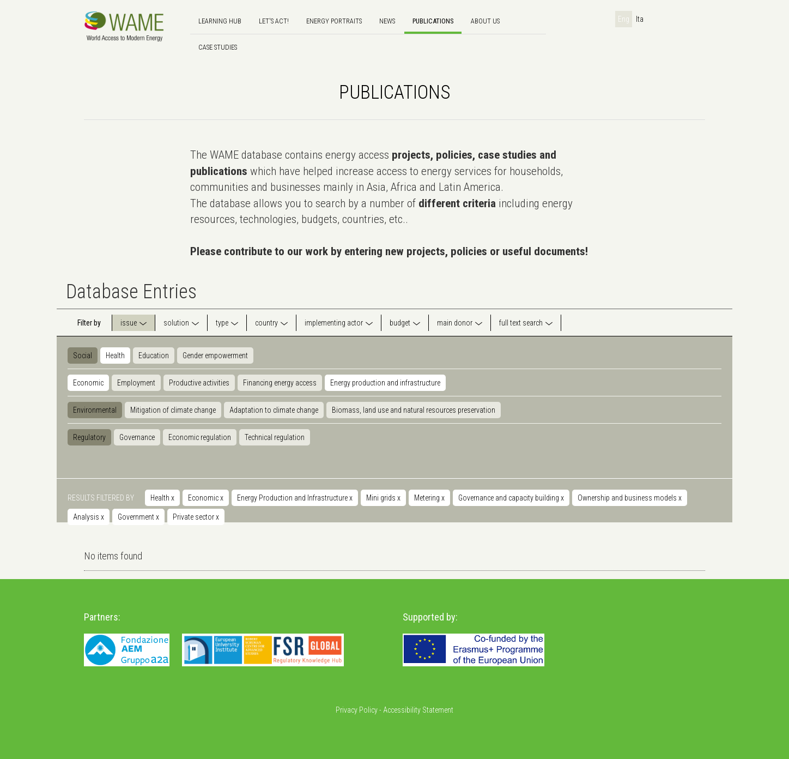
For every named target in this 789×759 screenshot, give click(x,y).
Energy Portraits (334, 21)
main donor (454, 322)
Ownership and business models (630, 497)
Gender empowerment (215, 355)
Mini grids (383, 497)
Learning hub (219, 21)
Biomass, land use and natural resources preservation (413, 410)
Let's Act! (274, 21)
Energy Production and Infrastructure (295, 497)
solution (176, 322)
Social (82, 355)
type (222, 322)
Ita (640, 19)
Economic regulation (199, 437)
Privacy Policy (357, 710)
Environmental (95, 410)
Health (115, 355)
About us (485, 21)
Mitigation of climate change (173, 410)
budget (400, 322)
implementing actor (334, 322)
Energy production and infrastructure (385, 382)
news (387, 21)
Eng (623, 19)
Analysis (88, 517)
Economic (88, 382)
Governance (137, 437)
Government (138, 517)
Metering (429, 497)
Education (153, 355)
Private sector (196, 517)
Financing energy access (280, 382)
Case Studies (217, 47)
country (266, 322)
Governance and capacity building (511, 497)
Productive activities (199, 382)
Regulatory (89, 437)
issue (128, 322)
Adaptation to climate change (273, 410)
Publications (432, 21)
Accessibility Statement (418, 710)
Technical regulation (275, 437)
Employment (136, 382)
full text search (521, 322)
